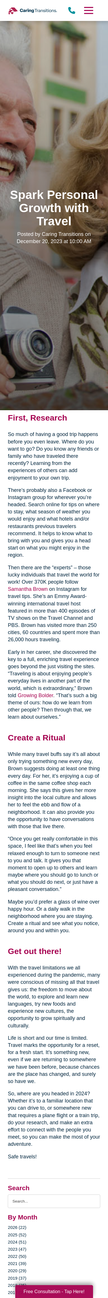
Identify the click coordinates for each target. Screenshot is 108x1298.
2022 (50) (17, 1256)
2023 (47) (17, 1249)
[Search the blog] (54, 1201)
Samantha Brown (28, 589)
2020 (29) (17, 1270)
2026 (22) (17, 1227)
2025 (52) (17, 1234)
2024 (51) (17, 1242)
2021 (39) (17, 1263)
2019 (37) (17, 1278)
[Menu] (88, 10)
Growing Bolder (35, 695)
